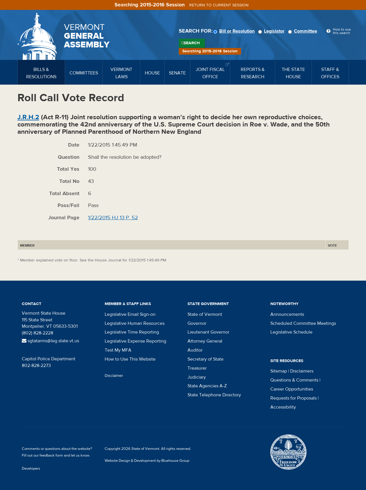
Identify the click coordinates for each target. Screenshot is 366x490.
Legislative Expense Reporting (135, 341)
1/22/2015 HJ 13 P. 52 (113, 217)
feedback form (51, 455)
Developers (31, 468)
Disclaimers (301, 371)
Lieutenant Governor (208, 332)
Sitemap (278, 371)
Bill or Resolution (235, 31)
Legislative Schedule (291, 332)
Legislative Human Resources (135, 323)
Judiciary (197, 377)
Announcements (287, 314)
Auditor (195, 350)
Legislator (272, 31)
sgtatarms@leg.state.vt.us (50, 341)
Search (192, 43)
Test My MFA (118, 350)
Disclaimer (114, 375)
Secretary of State (206, 359)
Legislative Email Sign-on (130, 314)
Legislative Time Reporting (132, 332)
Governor (197, 323)
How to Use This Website (130, 359)
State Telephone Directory (214, 395)
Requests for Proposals (293, 398)
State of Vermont (205, 314)
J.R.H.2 (28, 117)
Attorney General (205, 341)
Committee (303, 31)
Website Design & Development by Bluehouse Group (147, 460)
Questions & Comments (294, 380)
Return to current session (219, 5)
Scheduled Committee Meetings (303, 323)
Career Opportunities (291, 389)
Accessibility (283, 407)
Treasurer (197, 368)
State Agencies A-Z (207, 386)
